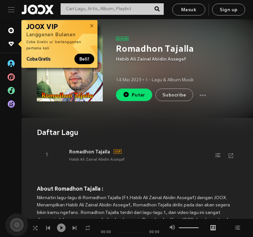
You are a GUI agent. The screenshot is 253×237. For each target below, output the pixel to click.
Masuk (188, 10)
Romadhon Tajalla (89, 151)
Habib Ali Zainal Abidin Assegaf (151, 59)
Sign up (229, 10)
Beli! (84, 59)
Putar (134, 95)
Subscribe (174, 95)
